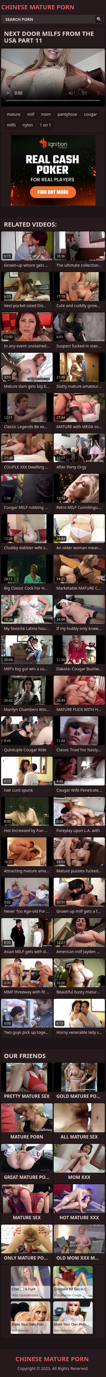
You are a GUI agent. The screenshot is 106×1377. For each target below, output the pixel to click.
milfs (11, 125)
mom (46, 114)
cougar (90, 114)
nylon (28, 125)
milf (30, 114)
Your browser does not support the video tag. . (53, 78)
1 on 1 (45, 125)
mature (13, 114)
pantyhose (67, 114)
